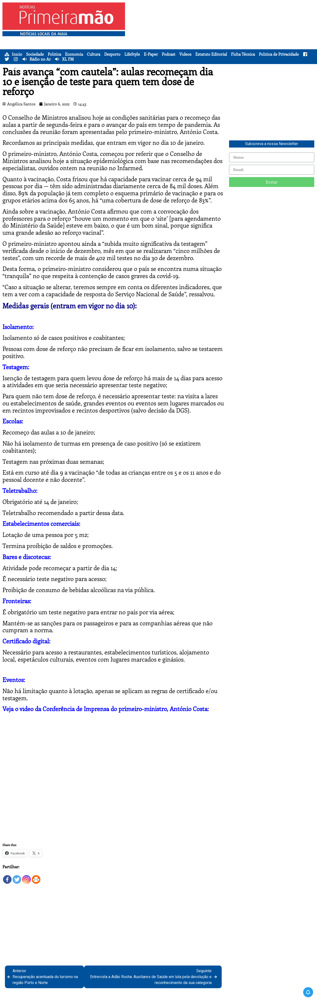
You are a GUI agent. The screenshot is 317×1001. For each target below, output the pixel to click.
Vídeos (185, 54)
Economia (74, 54)
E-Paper (151, 54)
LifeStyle (132, 54)
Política (54, 54)
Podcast (168, 54)
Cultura (93, 54)
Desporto (112, 54)
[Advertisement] (222, 36)
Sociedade (35, 54)
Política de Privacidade (279, 54)
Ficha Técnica (243, 54)
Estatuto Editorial (211, 54)
